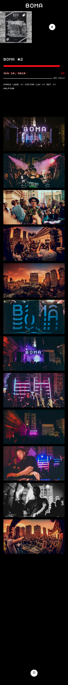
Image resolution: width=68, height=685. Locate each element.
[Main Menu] (34, 673)
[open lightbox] (34, 134)
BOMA (34, 6)
